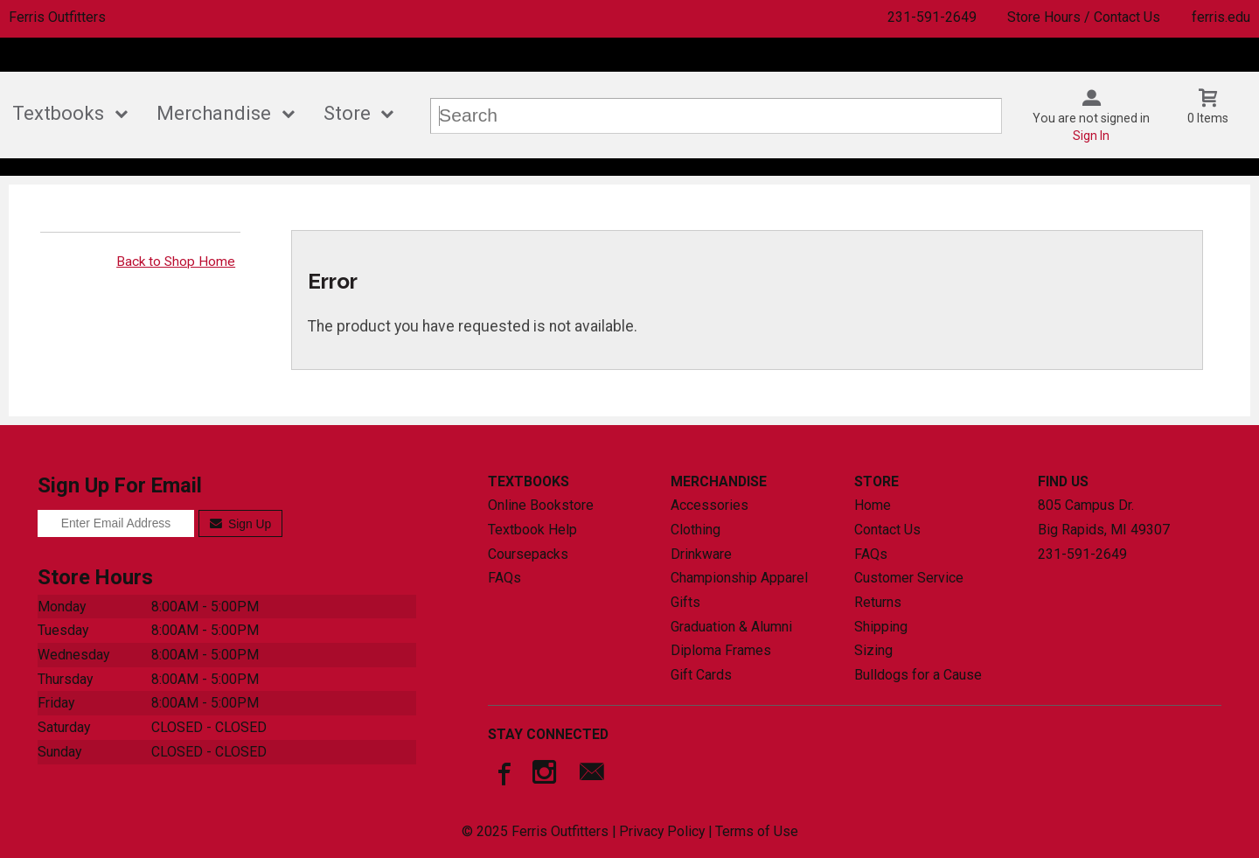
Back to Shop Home (175, 261)
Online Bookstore (541, 505)
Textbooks (58, 113)
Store (347, 113)
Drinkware (701, 554)
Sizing (873, 650)
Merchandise (214, 113)
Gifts (685, 602)
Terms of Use (756, 831)
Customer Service (908, 577)
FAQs (504, 577)
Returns (877, 602)
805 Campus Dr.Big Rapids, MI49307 (1104, 517)
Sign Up (241, 524)
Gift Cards (701, 674)
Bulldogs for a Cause (918, 674)
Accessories (709, 505)
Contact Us (887, 529)
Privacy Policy (662, 831)
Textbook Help (532, 529)
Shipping (881, 626)
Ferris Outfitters (57, 17)
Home (872, 505)
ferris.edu (1221, 17)
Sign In (1091, 136)
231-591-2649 (932, 17)
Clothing (695, 529)
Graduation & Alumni (731, 626)
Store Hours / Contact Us (1083, 17)
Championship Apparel (739, 577)
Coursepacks (528, 554)
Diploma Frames (721, 650)
